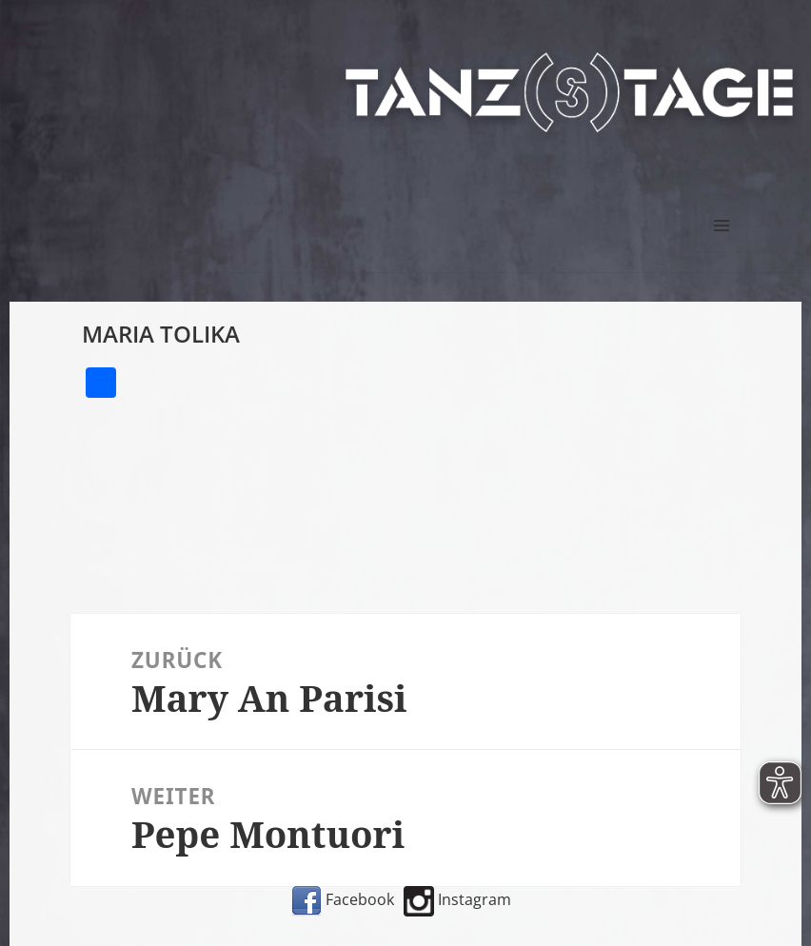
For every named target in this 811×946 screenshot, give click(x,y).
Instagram (457, 899)
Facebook (342, 899)
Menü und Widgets (722, 251)
